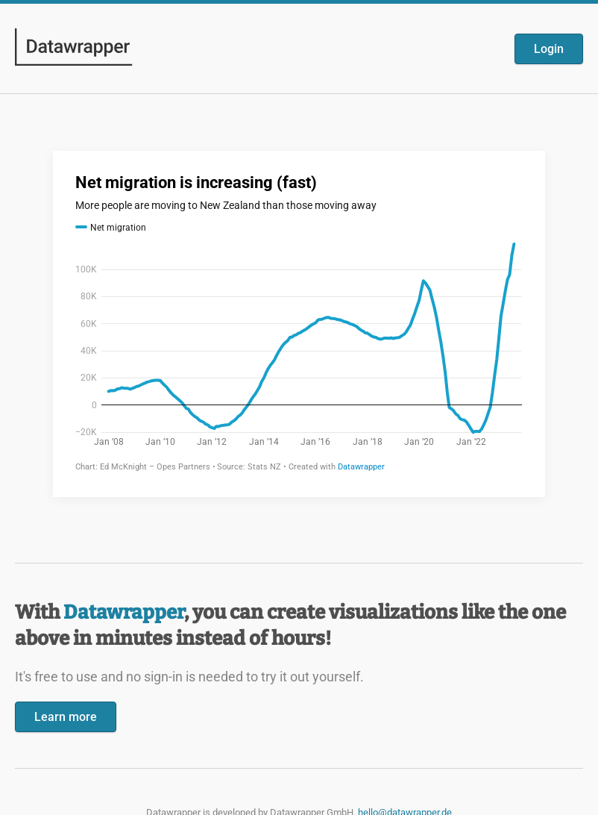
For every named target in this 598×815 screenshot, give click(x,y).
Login (549, 49)
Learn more (65, 717)
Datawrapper (123, 612)
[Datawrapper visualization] (299, 322)
